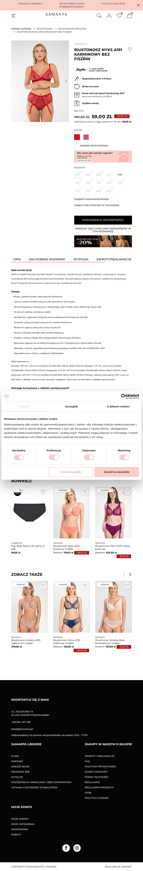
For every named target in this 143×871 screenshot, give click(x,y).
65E (99, 174)
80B (99, 190)
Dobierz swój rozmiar (91, 145)
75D (89, 190)
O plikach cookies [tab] (118, 406)
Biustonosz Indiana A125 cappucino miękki (25, 642)
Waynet (126, 866)
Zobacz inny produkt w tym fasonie (96, 205)
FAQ (87, 761)
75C (78, 190)
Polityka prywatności (100, 766)
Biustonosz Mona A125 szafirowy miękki (66, 642)
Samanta (81, 44)
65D (89, 174)
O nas (15, 756)
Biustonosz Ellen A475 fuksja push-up (112, 547)
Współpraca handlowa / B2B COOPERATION (41, 782)
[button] (138, 5)
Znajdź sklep (20, 766)
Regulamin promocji (99, 787)
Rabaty (16, 834)
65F (110, 174)
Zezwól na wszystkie (117, 471)
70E (99, 182)
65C (78, 174)
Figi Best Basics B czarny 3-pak (28, 547)
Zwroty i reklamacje (99, 756)
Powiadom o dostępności (103, 220)
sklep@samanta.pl (22, 729)
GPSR (88, 792)
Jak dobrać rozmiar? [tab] (47, 259)
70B (119, 174)
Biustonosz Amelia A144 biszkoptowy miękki (109, 642)
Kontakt (17, 761)
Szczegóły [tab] (71, 406)
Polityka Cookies (97, 797)
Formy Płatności (96, 777)
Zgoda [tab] (25, 406)
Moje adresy (20, 818)
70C (78, 182)
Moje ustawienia (23, 824)
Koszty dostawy (96, 771)
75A (110, 182)
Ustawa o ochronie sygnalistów (34, 787)
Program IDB (20, 771)
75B (120, 182)
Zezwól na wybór (70, 471)
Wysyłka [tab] (81, 259)
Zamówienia (19, 829)
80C (110, 190)
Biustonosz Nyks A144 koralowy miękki (66, 547)
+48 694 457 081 (21, 722)
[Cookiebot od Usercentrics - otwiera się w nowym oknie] (123, 396)
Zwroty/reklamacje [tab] (113, 259)
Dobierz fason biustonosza (91, 199)
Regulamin (92, 782)
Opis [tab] (17, 259)
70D (89, 182)
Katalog (17, 777)
